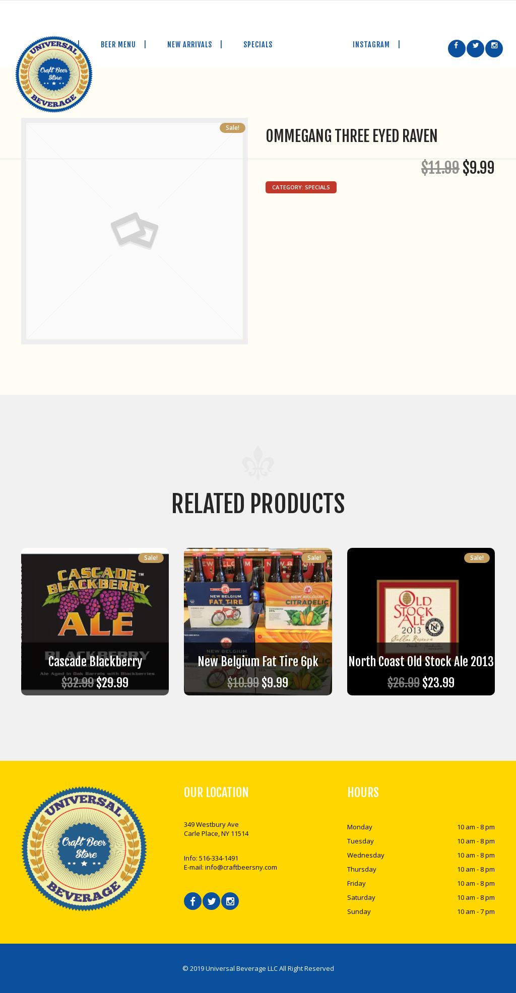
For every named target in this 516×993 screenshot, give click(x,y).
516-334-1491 (218, 858)
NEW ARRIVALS (198, 44)
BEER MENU (127, 44)
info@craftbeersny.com (241, 867)
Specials (317, 187)
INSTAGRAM (380, 44)
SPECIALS (258, 44)
